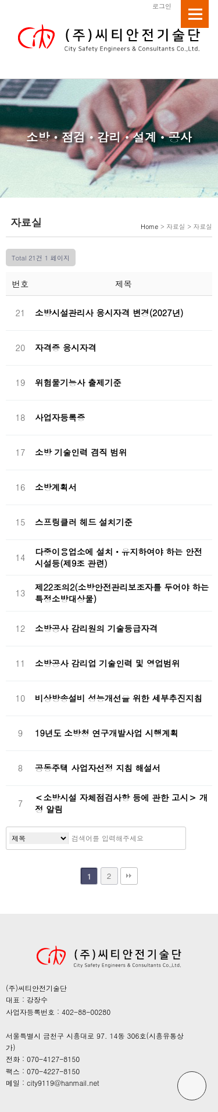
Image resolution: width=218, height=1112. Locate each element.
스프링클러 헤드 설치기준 (84, 522)
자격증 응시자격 (66, 347)
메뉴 (195, 14)
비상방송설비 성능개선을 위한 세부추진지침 (118, 698)
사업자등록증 (60, 417)
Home (149, 226)
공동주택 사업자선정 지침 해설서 (97, 768)
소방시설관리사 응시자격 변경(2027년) (109, 313)
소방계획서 (56, 487)
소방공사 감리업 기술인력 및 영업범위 (107, 663)
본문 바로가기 (0, 0)
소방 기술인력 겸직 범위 (81, 452)
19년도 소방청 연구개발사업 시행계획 (106, 733)
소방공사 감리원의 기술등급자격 (96, 628)
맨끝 (129, 876)
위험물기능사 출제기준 (78, 382)
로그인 (161, 5)
